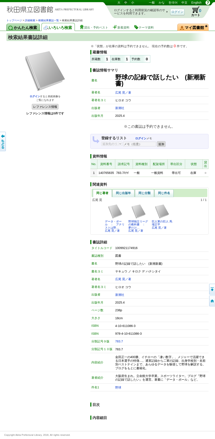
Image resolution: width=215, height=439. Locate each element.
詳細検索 (30, 20)
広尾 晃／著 (123, 92)
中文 (184, 2)
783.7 (119, 341)
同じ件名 (164, 193)
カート (194, 11)
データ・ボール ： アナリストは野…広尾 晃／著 (114, 218)
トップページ (14, 20)
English (196, 2)
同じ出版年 (123, 193)
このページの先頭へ (212, 289)
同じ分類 (144, 193)
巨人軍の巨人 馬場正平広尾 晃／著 (162, 216)
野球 (118, 387)
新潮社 (119, 108)
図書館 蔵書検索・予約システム (51, 9)
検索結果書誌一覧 (48, 20)
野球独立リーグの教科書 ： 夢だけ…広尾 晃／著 (138, 218)
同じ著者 (102, 193)
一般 (152, 2)
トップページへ (212, 301)
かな (162, 2)
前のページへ (3, 141)
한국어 (173, 2)
